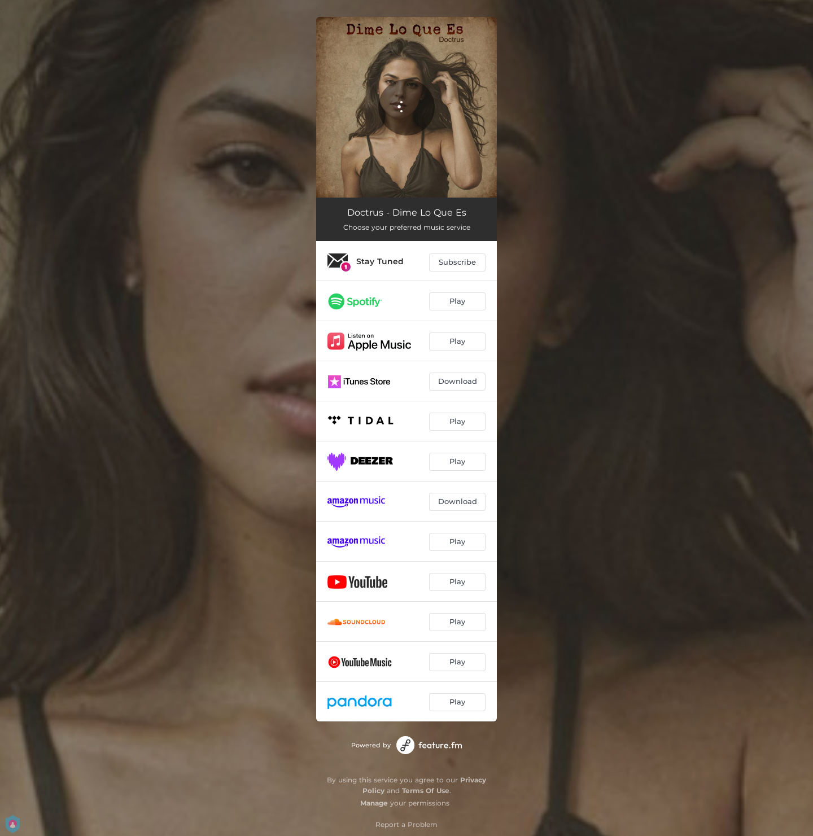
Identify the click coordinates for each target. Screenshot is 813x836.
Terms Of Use (425, 790)
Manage (374, 803)
